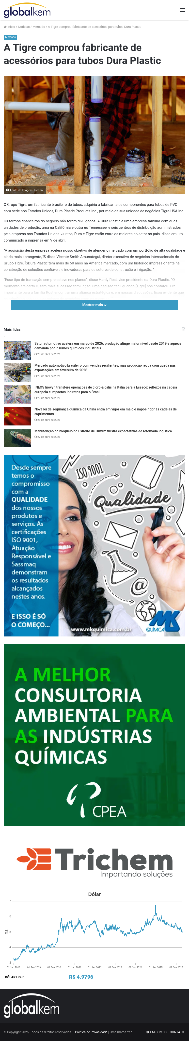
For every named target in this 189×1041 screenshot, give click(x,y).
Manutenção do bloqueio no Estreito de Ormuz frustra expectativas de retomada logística (103, 431)
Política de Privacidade (91, 1032)
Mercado (38, 27)
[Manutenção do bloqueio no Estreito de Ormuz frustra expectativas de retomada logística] (17, 438)
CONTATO (177, 1032)
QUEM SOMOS (156, 1032)
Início (9, 27)
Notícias (24, 27)
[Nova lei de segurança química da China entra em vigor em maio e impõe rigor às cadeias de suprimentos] (17, 416)
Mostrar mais (94, 305)
